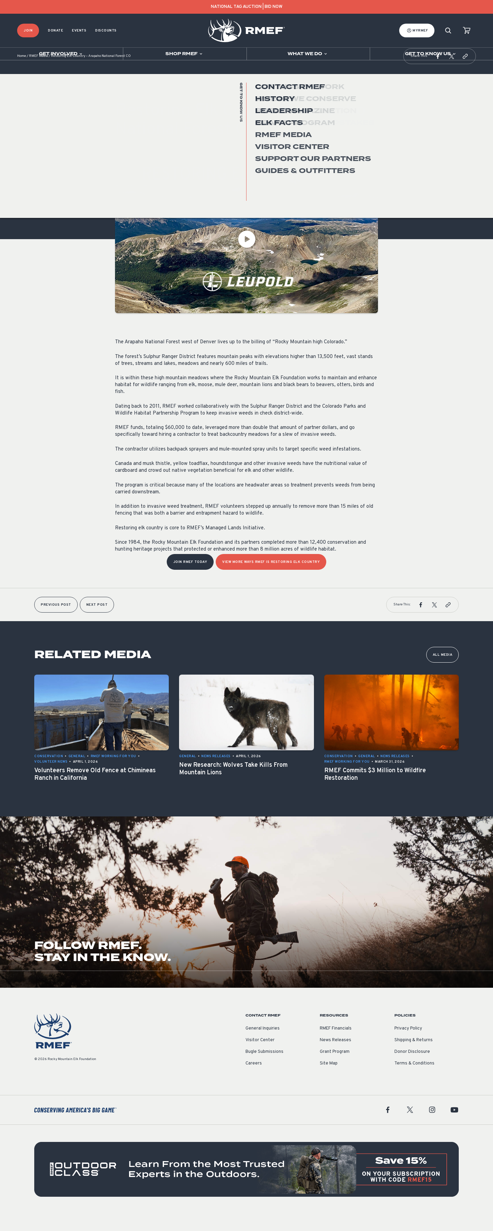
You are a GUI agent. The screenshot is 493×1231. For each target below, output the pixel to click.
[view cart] (466, 31)
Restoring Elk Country (161, 162)
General (123, 162)
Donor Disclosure (412, 1069)
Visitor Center (260, 1057)
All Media (443, 672)
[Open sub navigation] (61, 54)
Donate (55, 30)
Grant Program (335, 1069)
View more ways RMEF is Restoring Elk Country (271, 579)
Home (21, 73)
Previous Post (56, 622)
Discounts (106, 30)
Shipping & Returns (413, 1057)
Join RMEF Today (190, 579)
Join (28, 30)
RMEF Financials (336, 1045)
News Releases (335, 1057)
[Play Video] (246, 256)
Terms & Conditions (414, 1080)
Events (79, 30)
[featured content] (246, 1186)
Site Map (329, 1080)
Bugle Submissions (264, 1069)
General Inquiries (262, 1045)
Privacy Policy (408, 1045)
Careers (253, 1080)
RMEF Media (38, 73)
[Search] (448, 31)
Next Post (97, 622)
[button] (438, 73)
